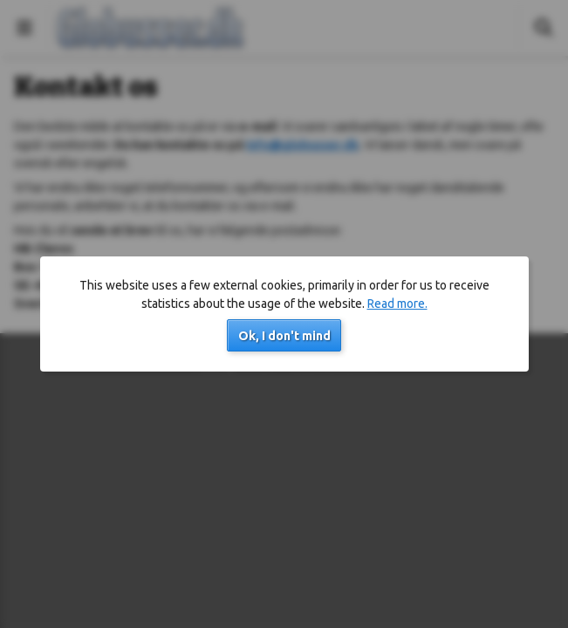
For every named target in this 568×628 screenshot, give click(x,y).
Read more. (397, 304)
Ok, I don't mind (284, 336)
